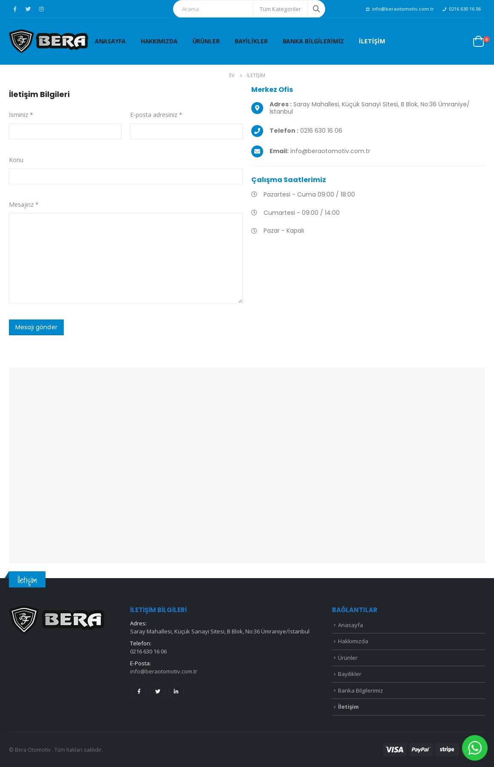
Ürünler (206, 41)
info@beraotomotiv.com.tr (400, 9)
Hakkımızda (159, 41)
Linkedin (176, 691)
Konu (16, 160)
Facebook (139, 691)
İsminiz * (21, 115)
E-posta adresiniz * (156, 115)
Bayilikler (251, 41)
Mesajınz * (24, 204)
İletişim (372, 41)
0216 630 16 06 (462, 9)
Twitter (157, 691)
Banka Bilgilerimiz (313, 41)
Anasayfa (110, 41)
